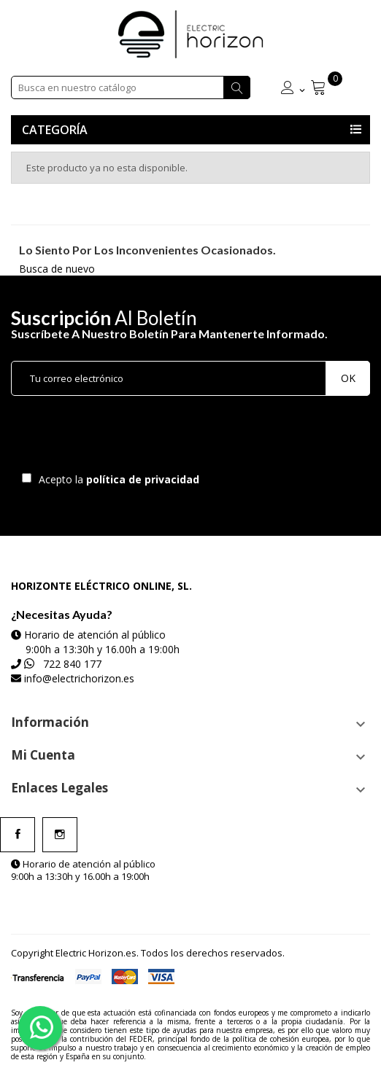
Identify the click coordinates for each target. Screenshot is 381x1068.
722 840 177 (72, 664)
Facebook (17, 834)
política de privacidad (144, 479)
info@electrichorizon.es (79, 678)
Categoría (55, 130)
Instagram (59, 834)
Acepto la (116, 479)
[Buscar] (130, 87)
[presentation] (133, 437)
